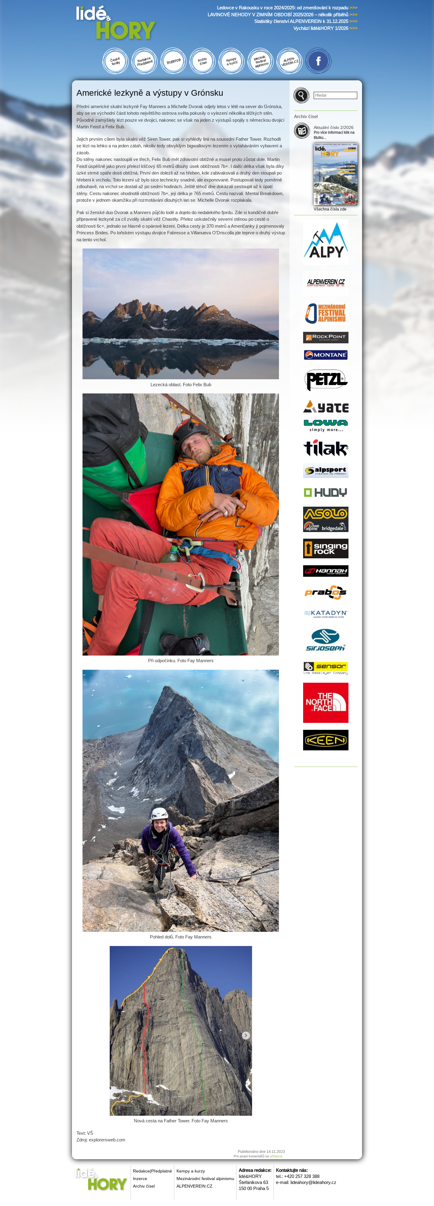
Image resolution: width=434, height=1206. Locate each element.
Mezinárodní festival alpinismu (205, 1178)
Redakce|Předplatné (152, 1171)
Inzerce (140, 1178)
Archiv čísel (144, 1186)
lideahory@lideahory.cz (313, 1182)
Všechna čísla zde (330, 209)
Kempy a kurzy (191, 1171)
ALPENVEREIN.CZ (194, 1186)
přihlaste (276, 1156)
